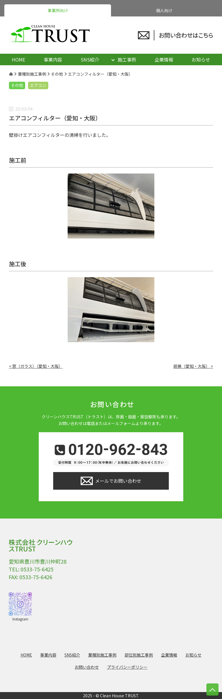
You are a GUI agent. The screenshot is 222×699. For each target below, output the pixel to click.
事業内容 (53, 59)
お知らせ (201, 59)
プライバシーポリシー (127, 667)
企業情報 (164, 59)
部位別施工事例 (139, 655)
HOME (18, 59)
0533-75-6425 (37, 569)
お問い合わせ (87, 667)
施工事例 (127, 59)
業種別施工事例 (102, 655)
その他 (17, 85)
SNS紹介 (90, 59)
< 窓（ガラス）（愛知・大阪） (36, 366)
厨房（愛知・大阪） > (193, 366)
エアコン (38, 85)
